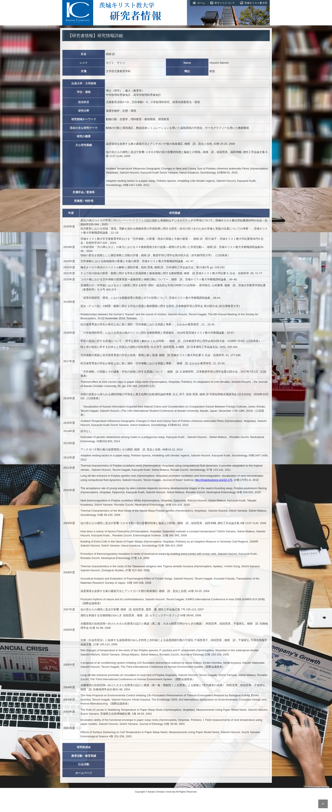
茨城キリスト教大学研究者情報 (166, 6)
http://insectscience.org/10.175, (214, 480)
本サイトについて (224, 2)
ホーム (201, 2)
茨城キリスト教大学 (255, 2)
